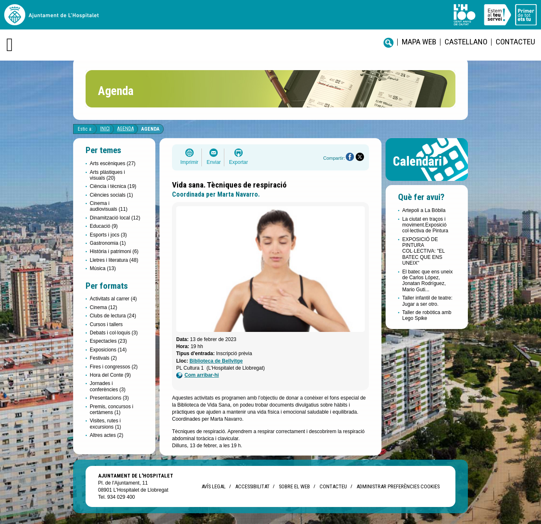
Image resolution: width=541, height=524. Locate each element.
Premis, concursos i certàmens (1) (111, 409)
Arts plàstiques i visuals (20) (107, 175)
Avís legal (214, 486)
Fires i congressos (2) (114, 367)
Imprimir (189, 162)
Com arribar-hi (197, 375)
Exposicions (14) (108, 350)
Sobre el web (294, 486)
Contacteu (515, 41)
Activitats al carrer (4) (113, 299)
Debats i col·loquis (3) (114, 333)
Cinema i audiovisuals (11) (109, 206)
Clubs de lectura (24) (113, 316)
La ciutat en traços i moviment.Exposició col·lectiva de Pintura (425, 225)
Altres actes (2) (106, 435)
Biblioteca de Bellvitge (216, 361)
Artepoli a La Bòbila (423, 210)
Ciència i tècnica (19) (113, 186)
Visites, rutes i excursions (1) (105, 423)
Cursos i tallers (106, 324)
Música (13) (103, 268)
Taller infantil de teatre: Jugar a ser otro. (427, 301)
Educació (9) (104, 226)
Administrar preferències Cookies (398, 486)
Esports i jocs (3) (108, 235)
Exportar (238, 162)
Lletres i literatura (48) (114, 260)
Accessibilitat (252, 486)
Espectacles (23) (108, 341)
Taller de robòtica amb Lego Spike (426, 315)
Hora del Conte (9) (110, 375)
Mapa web (419, 41)
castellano (466, 41)
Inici (105, 129)
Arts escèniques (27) (112, 163)
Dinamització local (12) (115, 218)
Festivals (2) (103, 358)
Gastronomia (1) (108, 243)
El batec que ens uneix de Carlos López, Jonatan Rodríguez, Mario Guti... (427, 280)
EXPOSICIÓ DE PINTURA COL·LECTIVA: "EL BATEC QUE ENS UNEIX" (423, 251)
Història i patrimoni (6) (114, 251)
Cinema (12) (103, 307)
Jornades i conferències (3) (107, 386)
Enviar (214, 162)
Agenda (125, 129)
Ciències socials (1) (111, 195)
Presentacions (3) (109, 398)
